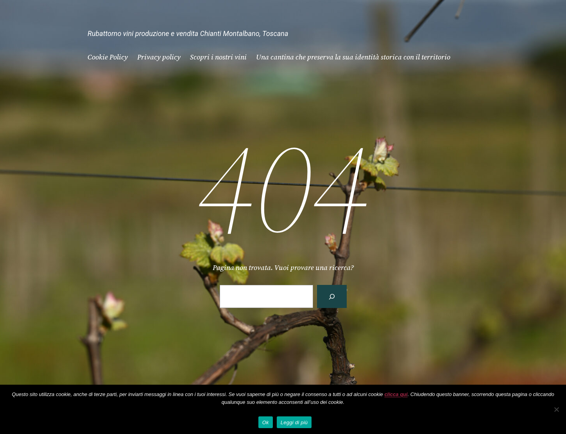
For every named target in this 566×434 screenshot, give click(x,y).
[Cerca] (332, 296)
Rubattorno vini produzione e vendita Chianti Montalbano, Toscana (188, 33)
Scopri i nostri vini (218, 57)
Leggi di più (294, 422)
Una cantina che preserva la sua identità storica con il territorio (353, 57)
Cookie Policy (108, 57)
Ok (265, 422)
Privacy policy (159, 57)
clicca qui (395, 394)
